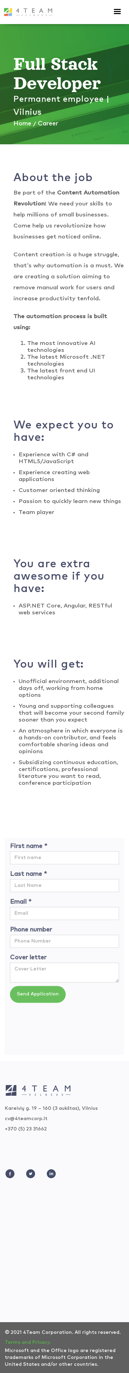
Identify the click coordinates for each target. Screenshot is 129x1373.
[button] (120, 11)
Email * (20, 905)
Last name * (28, 877)
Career (48, 124)
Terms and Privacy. (28, 1342)
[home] (28, 10)
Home (22, 124)
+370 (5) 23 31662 (26, 1129)
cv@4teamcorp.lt (26, 1118)
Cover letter (28, 961)
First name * (28, 849)
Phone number (31, 933)
